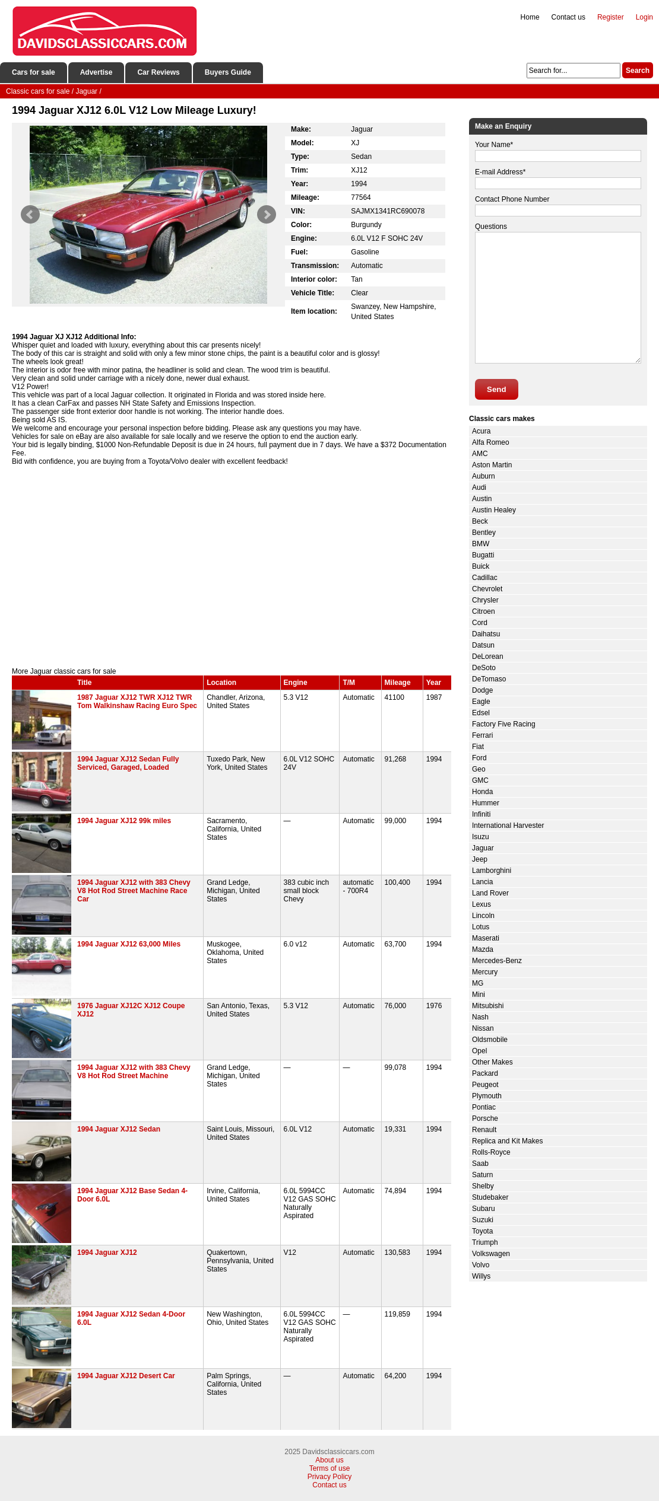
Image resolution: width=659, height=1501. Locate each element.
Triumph (485, 1242)
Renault (484, 1130)
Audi (479, 487)
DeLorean (487, 656)
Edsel (481, 713)
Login (644, 17)
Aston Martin (492, 465)
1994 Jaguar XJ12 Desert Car (126, 1376)
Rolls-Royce (491, 1152)
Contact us (568, 17)
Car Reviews (158, 72)
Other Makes (492, 1062)
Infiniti (481, 814)
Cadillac (485, 577)
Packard (485, 1073)
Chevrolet (487, 589)
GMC (480, 780)
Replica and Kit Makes (507, 1141)
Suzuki (482, 1220)
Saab (480, 1163)
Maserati (485, 938)
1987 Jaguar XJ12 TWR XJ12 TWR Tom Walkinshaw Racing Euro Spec (137, 701)
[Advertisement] (231, 566)
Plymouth (487, 1096)
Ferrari (482, 735)
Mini (478, 994)
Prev (30, 214)
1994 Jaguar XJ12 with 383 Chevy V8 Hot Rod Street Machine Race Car (134, 890)
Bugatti (483, 555)
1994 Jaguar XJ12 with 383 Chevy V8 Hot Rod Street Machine (134, 1071)
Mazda (482, 949)
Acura (481, 431)
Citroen (483, 611)
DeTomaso (489, 679)
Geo (479, 769)
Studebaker (490, 1197)
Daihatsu (486, 634)
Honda (482, 792)
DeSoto (484, 668)
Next (266, 214)
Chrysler (485, 600)
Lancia (482, 882)
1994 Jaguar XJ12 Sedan (118, 1129)
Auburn (483, 476)
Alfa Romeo (490, 442)
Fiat (478, 746)
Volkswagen (491, 1254)
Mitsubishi (487, 1006)
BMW (480, 544)
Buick (480, 566)
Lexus (481, 904)
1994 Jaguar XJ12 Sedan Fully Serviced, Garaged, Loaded (128, 763)
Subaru (483, 1208)
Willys (481, 1276)
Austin (482, 499)
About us (329, 1460)
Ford (479, 758)
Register (610, 17)
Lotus (480, 927)
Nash (480, 1017)
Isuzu (480, 837)
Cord (479, 623)
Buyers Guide (228, 72)
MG (477, 983)
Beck (480, 521)
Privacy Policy (330, 1477)
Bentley (484, 532)
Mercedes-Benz (497, 961)
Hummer (485, 803)
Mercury (485, 972)
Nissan (483, 1028)
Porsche (485, 1118)
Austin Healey (494, 510)
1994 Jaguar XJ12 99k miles (124, 821)
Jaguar (483, 848)
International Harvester (508, 825)
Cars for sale (33, 72)
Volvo (480, 1265)
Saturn (482, 1175)
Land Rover (490, 893)
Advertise (96, 72)
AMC (480, 454)
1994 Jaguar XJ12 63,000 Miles (128, 944)
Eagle (481, 701)
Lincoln (483, 916)
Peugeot (485, 1085)
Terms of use (329, 1468)
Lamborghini (491, 870)
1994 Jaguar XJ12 (107, 1252)
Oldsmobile (490, 1039)
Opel (479, 1051)
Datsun (483, 645)
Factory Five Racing (504, 724)
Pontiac (484, 1107)
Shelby (483, 1186)
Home (530, 17)
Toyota (482, 1231)
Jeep (479, 859)
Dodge (482, 690)
